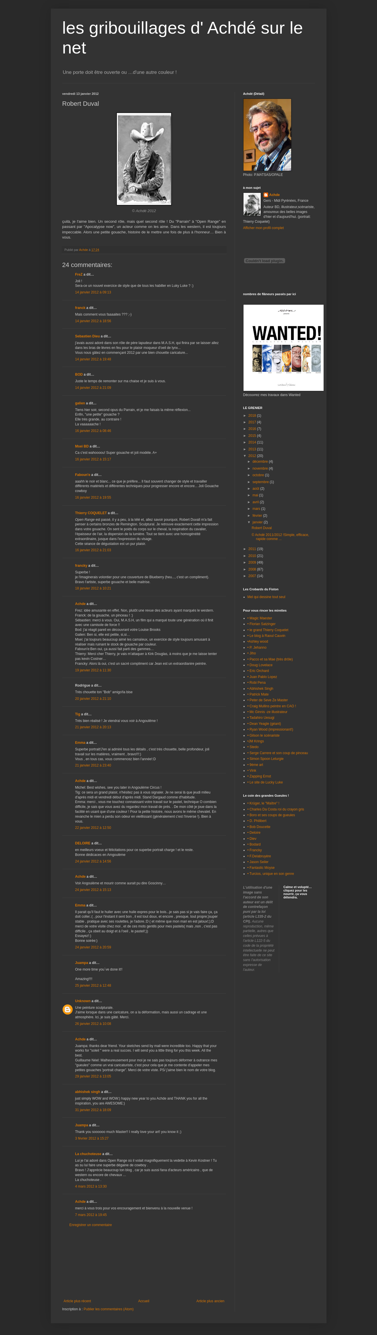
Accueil (143, 1301)
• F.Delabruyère (259, 856)
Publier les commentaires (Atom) (109, 1309)
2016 (252, 429)
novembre (260, 468)
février (257, 516)
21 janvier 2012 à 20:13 (93, 727)
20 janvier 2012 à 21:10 (93, 699)
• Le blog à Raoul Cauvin (266, 636)
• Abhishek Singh (260, 689)
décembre (260, 462)
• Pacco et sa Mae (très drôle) (270, 659)
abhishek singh (87, 1092)
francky (81, 566)
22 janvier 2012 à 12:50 (93, 828)
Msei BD (82, 446)
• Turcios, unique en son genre (271, 874)
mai (255, 495)
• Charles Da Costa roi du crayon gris (276, 809)
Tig (77, 714)
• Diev (252, 839)
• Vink (252, 771)
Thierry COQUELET (91, 513)
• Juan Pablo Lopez (262, 677)
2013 (252, 449)
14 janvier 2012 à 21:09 (93, 388)
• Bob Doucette (259, 827)
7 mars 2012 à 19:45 (91, 1215)
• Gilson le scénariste (264, 735)
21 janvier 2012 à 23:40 (93, 765)
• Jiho (252, 653)
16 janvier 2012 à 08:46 (93, 431)
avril (256, 502)
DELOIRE (82, 843)
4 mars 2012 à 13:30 (91, 1186)
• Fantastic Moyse (261, 868)
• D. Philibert (257, 821)
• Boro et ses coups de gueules (271, 815)
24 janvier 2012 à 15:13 (93, 890)
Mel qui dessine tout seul (266, 597)
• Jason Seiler (258, 862)
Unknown (83, 1001)
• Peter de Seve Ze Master (268, 700)
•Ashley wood (258, 641)
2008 (252, 569)
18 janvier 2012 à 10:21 (93, 588)
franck (80, 308)
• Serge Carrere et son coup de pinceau (278, 753)
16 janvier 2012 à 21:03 (93, 550)
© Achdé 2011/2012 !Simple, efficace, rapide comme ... (280, 537)
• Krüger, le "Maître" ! (263, 803)
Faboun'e (82, 475)
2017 (252, 422)
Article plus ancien (210, 1301)
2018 (252, 416)
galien (80, 403)
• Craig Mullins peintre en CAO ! (272, 706)
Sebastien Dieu (87, 336)
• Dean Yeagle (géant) (264, 724)
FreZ (79, 274)
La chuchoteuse (88, 1154)
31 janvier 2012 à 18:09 (93, 1110)
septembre (261, 482)
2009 (252, 562)
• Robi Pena (257, 683)
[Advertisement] (144, 1263)
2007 (252, 576)
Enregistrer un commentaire (90, 1225)
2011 (252, 549)
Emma (80, 743)
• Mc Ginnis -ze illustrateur (268, 712)
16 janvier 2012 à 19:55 (93, 497)
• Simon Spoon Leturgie (266, 759)
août (256, 489)
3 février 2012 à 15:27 (92, 1138)
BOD (79, 374)
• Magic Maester (260, 618)
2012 (252, 456)
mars (256, 509)
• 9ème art (255, 765)
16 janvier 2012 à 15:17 (93, 459)
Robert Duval (262, 528)
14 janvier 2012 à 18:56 (93, 321)
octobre (258, 475)
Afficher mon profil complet (263, 228)
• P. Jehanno (257, 648)
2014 (252, 442)
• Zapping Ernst (259, 776)
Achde (80, 604)
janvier (258, 522)
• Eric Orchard (258, 671)
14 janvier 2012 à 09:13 (93, 292)
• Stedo (253, 747)
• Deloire (254, 833)
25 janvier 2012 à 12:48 (93, 986)
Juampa (81, 963)
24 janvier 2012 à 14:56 (93, 861)
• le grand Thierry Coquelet (268, 630)
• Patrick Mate (258, 694)
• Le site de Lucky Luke (265, 782)
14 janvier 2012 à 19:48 (93, 359)
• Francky (255, 850)
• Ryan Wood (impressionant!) (270, 729)
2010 (252, 556)
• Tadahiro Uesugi (261, 718)
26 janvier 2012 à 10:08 (93, 1024)
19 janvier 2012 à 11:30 (93, 670)
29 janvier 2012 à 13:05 (93, 1076)
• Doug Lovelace (260, 665)
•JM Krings (256, 741)
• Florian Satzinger (262, 624)
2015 (252, 436)
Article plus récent (77, 1301)
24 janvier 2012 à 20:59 (93, 947)
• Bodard (254, 844)
